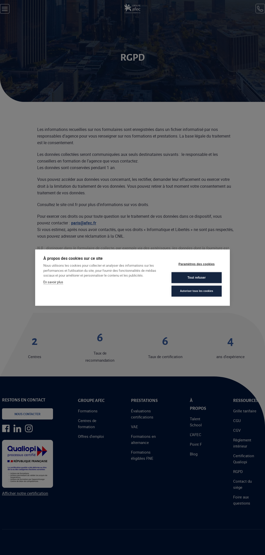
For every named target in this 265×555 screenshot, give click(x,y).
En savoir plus (53, 281)
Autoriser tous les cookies (196, 291)
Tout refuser (197, 277)
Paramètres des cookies (197, 264)
